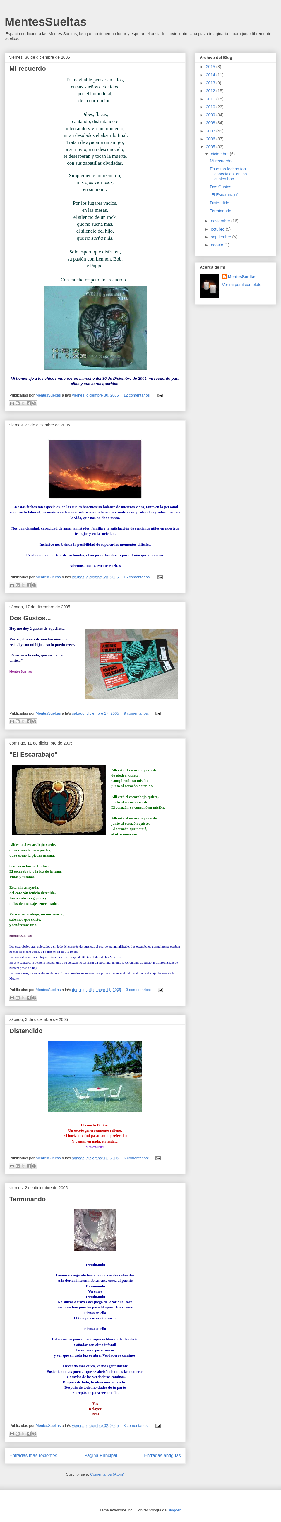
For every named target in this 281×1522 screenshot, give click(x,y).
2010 (211, 107)
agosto (217, 245)
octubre (218, 229)
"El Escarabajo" (33, 754)
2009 (211, 114)
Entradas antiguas (162, 1455)
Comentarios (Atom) (107, 1474)
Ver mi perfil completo (242, 284)
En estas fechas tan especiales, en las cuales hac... (228, 174)
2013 (211, 82)
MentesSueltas (46, 21)
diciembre (220, 154)
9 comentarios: (137, 713)
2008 (211, 122)
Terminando (27, 1199)
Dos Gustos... (30, 618)
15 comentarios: (138, 577)
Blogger (173, 1510)
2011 (211, 99)
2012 (211, 90)
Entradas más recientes (33, 1455)
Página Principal (100, 1455)
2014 (211, 75)
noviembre (221, 221)
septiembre (221, 237)
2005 (211, 147)
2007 (211, 131)
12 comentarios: (138, 395)
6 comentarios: (137, 1158)
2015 (211, 66)
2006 (211, 139)
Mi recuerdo (27, 68)
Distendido (26, 1030)
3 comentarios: (139, 989)
